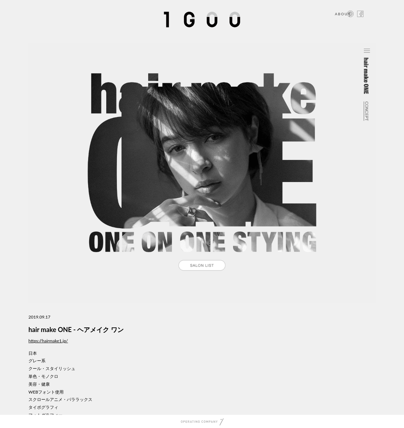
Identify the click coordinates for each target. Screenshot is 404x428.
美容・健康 (39, 384)
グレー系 (36, 360)
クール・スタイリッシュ (51, 368)
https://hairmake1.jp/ (48, 340)
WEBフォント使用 (46, 392)
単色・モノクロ (43, 376)
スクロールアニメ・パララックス (60, 399)
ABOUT (343, 14)
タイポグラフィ (43, 407)
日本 (32, 353)
